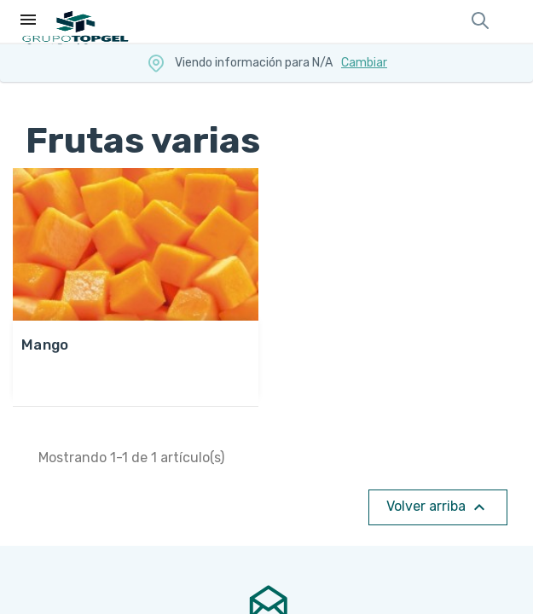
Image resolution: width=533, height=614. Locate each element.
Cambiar (364, 62)
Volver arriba (438, 507)
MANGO (44, 344)
